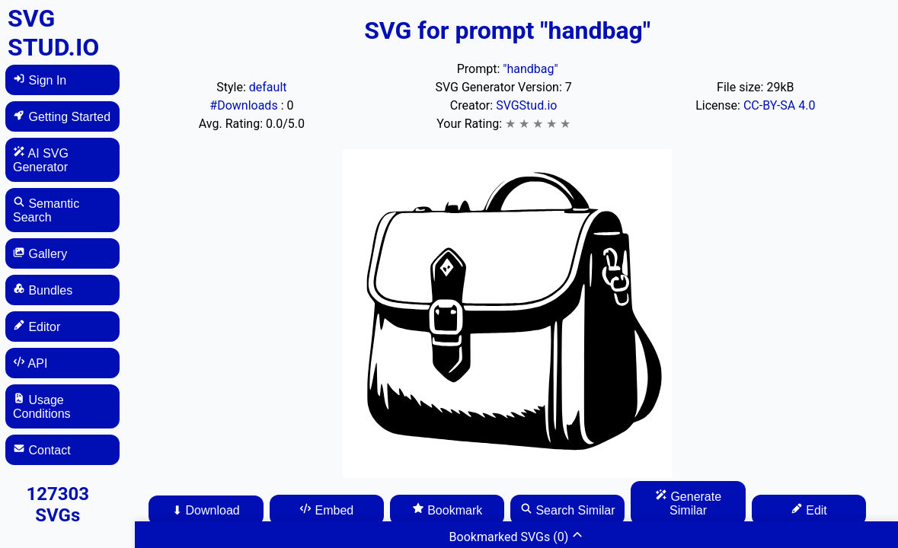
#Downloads (244, 105)
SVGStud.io (526, 105)
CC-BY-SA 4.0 (779, 105)
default (268, 87)
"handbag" (530, 69)
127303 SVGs (57, 504)
